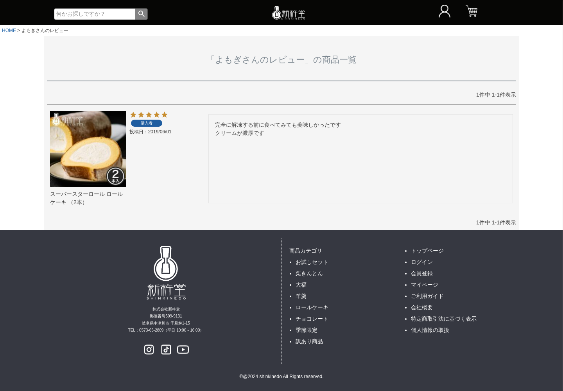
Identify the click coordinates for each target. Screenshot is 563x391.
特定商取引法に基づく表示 (444, 319)
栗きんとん (309, 273)
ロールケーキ (312, 307)
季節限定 (306, 330)
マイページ (424, 285)
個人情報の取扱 (430, 330)
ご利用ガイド (427, 296)
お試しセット (312, 262)
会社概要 (422, 307)
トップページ (427, 251)
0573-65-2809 (151, 330)
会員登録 (422, 273)
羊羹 (301, 296)
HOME (9, 30)
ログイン (422, 262)
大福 (301, 285)
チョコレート (312, 319)
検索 (141, 14)
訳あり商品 (309, 341)
